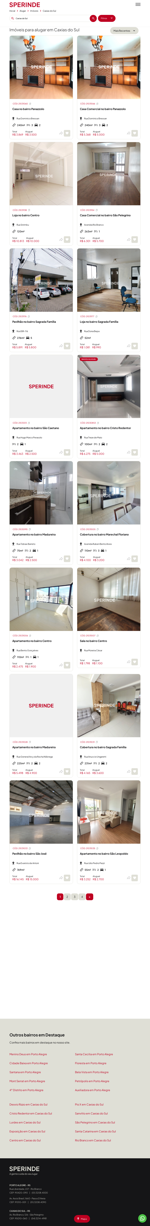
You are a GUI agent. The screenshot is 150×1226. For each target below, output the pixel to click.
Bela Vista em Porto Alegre (92, 1072)
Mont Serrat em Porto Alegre (27, 1081)
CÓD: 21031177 (89, 316)
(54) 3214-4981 (39, 1218)
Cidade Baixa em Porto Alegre (28, 1063)
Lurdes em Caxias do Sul (25, 1122)
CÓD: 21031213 (21, 423)
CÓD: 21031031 (89, 742)
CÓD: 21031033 (22, 848)
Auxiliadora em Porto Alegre (92, 1090)
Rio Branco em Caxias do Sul (93, 1140)
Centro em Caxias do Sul (25, 1140)
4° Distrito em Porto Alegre (26, 1090)
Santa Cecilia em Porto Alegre (94, 1054)
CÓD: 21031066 (89, 103)
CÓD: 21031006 (22, 635)
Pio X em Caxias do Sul (89, 1104)
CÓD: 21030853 (89, 423)
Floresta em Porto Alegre (90, 1063)
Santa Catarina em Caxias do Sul (95, 1131)
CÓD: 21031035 (89, 848)
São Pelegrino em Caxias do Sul (95, 1122)
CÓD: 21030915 (22, 529)
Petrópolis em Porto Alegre (92, 1081)
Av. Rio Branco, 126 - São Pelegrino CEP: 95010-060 (26, 1214)
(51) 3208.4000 (40, 1192)
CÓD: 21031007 (89, 635)
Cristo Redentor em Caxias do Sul (30, 1113)
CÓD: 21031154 (89, 210)
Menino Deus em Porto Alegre (28, 1054)
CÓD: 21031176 (21, 316)
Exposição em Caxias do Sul (27, 1131)
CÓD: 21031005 (89, 529)
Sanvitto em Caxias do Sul (91, 1113)
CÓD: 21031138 (21, 210)
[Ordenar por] (124, 30)
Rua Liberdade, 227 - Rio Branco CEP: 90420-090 (25, 1189)
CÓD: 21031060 (22, 103)
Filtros (107, 18)
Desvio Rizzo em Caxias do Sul (28, 1104)
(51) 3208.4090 (38, 1202)
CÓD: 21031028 (22, 742)
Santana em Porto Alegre (25, 1072)
